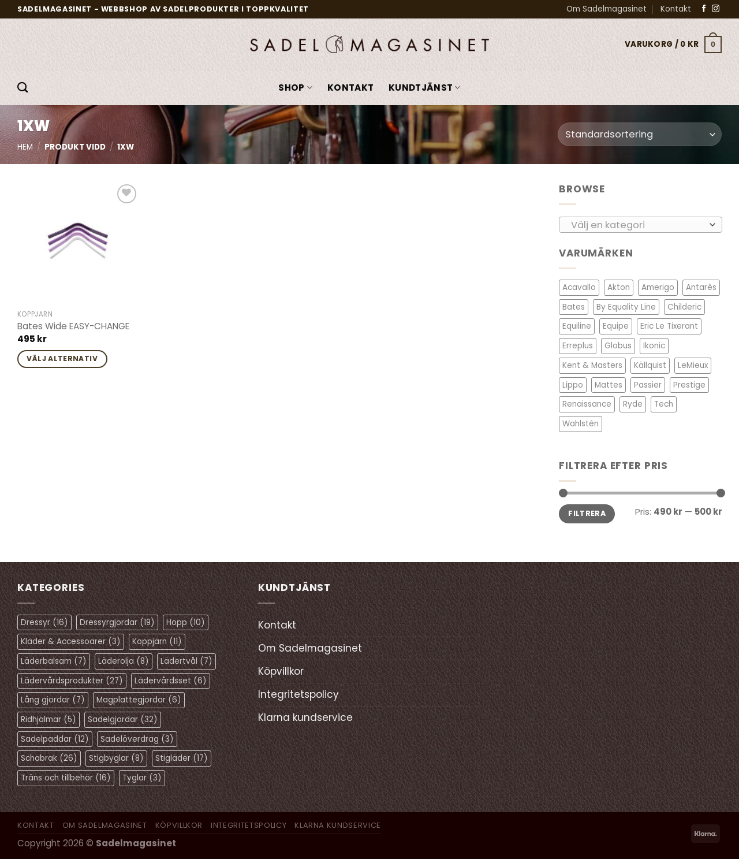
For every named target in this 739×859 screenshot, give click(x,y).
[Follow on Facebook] (704, 9)
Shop (295, 87)
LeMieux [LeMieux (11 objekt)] (693, 365)
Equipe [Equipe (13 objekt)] (616, 326)
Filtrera (587, 513)
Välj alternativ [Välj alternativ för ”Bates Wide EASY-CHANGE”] (62, 358)
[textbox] (637, 225)
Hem (25, 147)
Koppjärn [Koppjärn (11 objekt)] (157, 641)
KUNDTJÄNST (425, 87)
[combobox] (640, 224)
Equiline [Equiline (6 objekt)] (576, 326)
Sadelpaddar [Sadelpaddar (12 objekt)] (55, 739)
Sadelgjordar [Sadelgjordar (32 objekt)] (123, 719)
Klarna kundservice (305, 717)
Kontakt (675, 8)
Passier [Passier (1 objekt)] (648, 384)
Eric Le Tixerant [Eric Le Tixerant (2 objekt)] (669, 326)
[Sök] (22, 88)
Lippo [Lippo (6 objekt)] (572, 384)
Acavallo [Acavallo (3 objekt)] (579, 287)
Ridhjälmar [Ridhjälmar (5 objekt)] (48, 719)
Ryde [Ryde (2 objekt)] (633, 404)
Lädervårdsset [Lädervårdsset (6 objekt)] (171, 680)
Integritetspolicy (298, 694)
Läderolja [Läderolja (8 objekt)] (123, 661)
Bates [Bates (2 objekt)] (573, 307)
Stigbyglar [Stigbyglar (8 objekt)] (116, 758)
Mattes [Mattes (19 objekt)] (608, 384)
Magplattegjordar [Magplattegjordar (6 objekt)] (138, 699)
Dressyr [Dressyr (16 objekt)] (44, 622)
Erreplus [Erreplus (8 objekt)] (577, 345)
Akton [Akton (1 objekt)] (618, 287)
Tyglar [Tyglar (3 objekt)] (142, 777)
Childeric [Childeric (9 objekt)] (684, 307)
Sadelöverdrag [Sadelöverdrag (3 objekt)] (137, 739)
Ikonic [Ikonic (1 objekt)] (654, 345)
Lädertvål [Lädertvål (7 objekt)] (186, 661)
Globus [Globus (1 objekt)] (618, 345)
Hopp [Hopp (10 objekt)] (185, 622)
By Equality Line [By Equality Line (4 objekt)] (626, 307)
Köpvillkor (281, 671)
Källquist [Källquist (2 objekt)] (650, 365)
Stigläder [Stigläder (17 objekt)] (181, 758)
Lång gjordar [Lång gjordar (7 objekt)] (53, 699)
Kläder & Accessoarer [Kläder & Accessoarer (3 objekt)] (71, 641)
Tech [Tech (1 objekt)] (663, 404)
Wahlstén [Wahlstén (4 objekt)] (580, 423)
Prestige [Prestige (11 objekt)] (689, 384)
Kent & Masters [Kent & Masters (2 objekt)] (592, 365)
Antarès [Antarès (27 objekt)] (701, 287)
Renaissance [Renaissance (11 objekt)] (586, 404)
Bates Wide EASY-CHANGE (73, 326)
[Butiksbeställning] (640, 134)
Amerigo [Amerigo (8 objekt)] (657, 287)
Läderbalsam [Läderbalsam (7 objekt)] (54, 661)
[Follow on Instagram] (715, 9)
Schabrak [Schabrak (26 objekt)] (49, 758)
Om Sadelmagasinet (606, 8)
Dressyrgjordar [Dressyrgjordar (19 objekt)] (117, 622)
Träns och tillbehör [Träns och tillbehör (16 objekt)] (66, 777)
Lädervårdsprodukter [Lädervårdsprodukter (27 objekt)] (72, 680)
